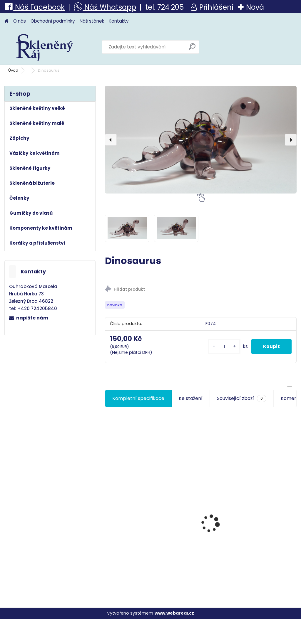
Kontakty (119, 21)
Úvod (13, 70)
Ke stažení (191, 398)
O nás (19, 21)
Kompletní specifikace (138, 398)
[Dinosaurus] (201, 140)
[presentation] (111, 140)
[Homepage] (6, 21)
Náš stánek (92, 21)
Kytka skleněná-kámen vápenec (266, 548)
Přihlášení (216, 7)
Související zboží (241, 398)
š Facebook (45, 7)
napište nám (32, 317)
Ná (14, 7)
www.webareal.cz (174, 613)
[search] (192, 49)
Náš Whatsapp (109, 7)
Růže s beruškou (127, 545)
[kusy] (224, 347)
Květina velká (189, 537)
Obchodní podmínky (53, 21)
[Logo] (44, 47)
